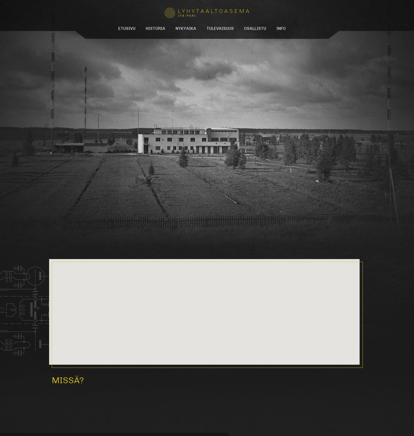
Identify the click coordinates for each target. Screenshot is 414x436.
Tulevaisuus (220, 28)
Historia (155, 28)
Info (281, 28)
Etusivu (126, 28)
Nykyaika (186, 28)
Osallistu (255, 28)
